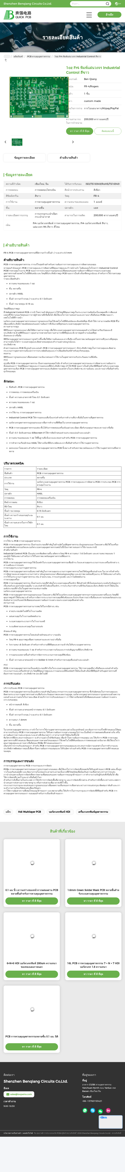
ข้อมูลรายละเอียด (24, 157)
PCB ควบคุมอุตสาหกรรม (38, 56)
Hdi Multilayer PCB (29, 811)
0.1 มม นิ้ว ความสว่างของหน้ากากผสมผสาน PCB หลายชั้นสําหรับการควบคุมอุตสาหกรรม (31, 892)
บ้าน (7, 56)
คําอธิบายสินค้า (69, 157)
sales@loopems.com (19, 1094)
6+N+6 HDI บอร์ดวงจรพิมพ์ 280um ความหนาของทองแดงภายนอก (32, 965)
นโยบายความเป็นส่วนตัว (12, 1133)
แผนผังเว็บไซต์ (28, 1133)
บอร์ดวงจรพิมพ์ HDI (59, 811)
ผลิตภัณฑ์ (18, 56)
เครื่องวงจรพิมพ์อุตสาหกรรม (93, 811)
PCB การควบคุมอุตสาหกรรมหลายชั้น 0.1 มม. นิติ (31, 1036)
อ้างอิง (109, 14)
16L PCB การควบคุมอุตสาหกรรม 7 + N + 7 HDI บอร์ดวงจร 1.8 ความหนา (93, 965)
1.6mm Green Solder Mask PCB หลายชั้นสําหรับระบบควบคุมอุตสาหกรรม (93, 892)
